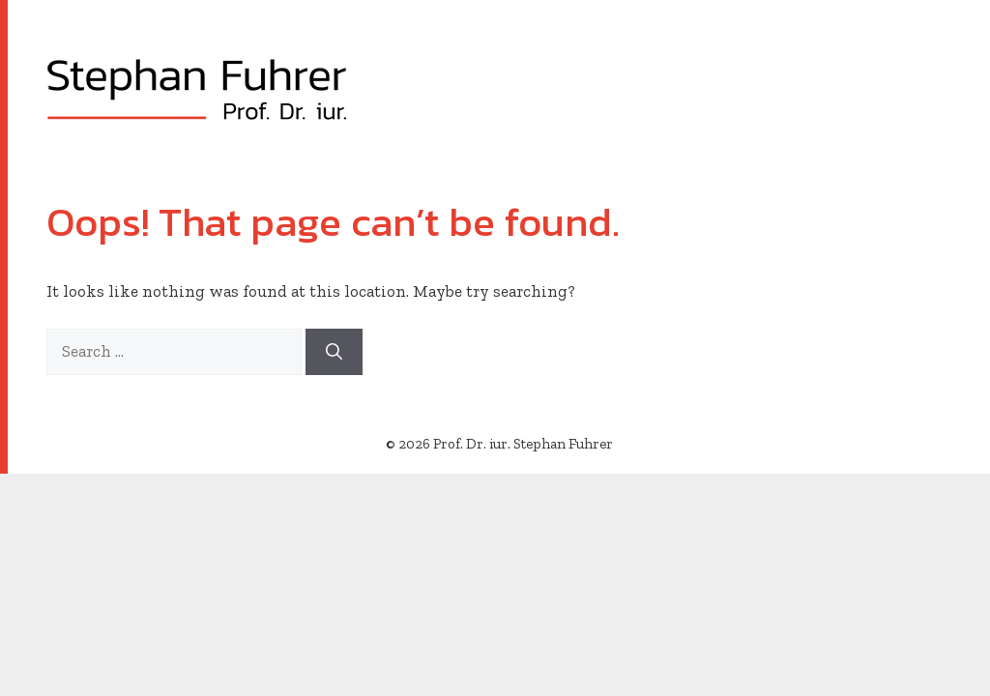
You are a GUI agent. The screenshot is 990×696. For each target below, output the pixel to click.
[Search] (334, 352)
